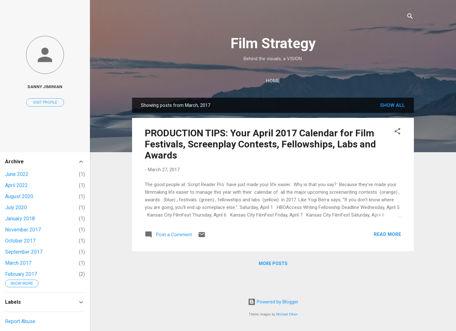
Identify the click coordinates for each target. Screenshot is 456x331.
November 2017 (23, 230)
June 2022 (16, 174)
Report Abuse (20, 321)
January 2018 (20, 219)
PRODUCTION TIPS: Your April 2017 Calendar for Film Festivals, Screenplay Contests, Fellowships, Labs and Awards (260, 144)
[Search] (410, 17)
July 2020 (16, 207)
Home (273, 81)
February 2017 (21, 274)
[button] (397, 132)
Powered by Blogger (273, 302)
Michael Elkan (287, 314)
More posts (273, 263)
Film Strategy (273, 43)
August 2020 (19, 196)
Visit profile (45, 102)
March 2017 (18, 263)
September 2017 (23, 252)
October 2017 (20, 241)
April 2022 (16, 185)
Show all (392, 105)
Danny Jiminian (45, 86)
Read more (387, 234)
